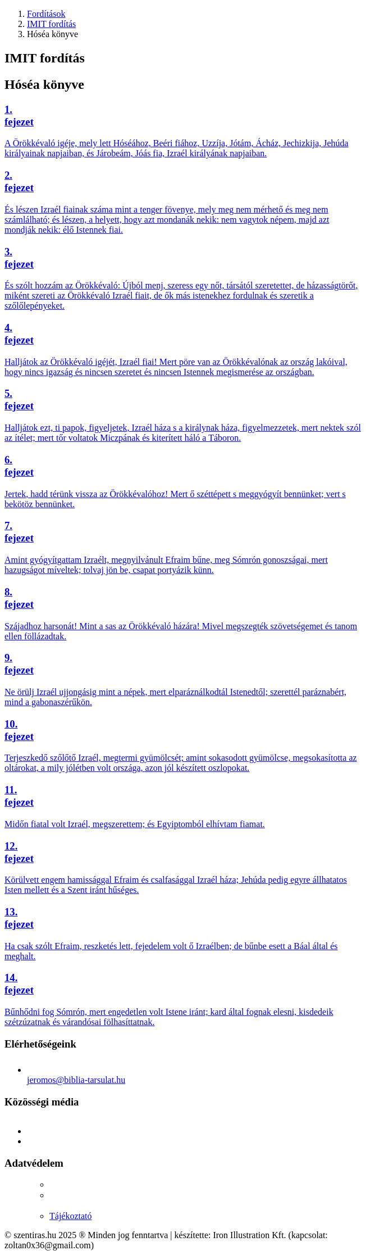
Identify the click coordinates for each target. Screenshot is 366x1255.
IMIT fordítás (51, 24)
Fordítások (46, 14)
